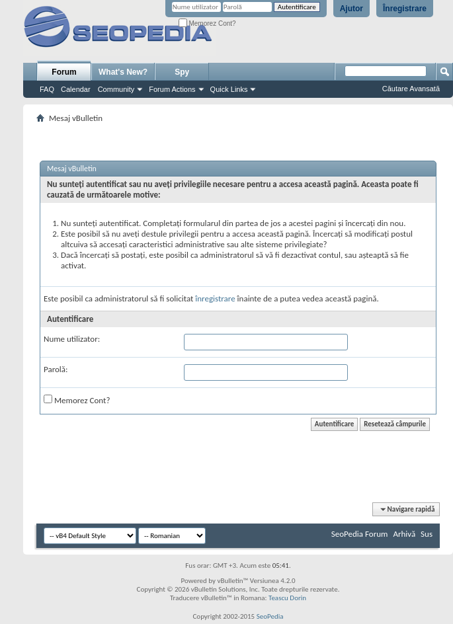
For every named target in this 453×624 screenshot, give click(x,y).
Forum (64, 72)
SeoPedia (270, 616)
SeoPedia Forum (359, 534)
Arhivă (404, 534)
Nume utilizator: (72, 339)
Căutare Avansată (411, 89)
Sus (426, 534)
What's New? (123, 72)
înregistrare (215, 298)
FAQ (47, 89)
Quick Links (229, 89)
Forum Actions (172, 89)
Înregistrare (405, 8)
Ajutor (351, 8)
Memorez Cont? (207, 23)
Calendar (76, 89)
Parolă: (56, 369)
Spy (182, 72)
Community (116, 89)
